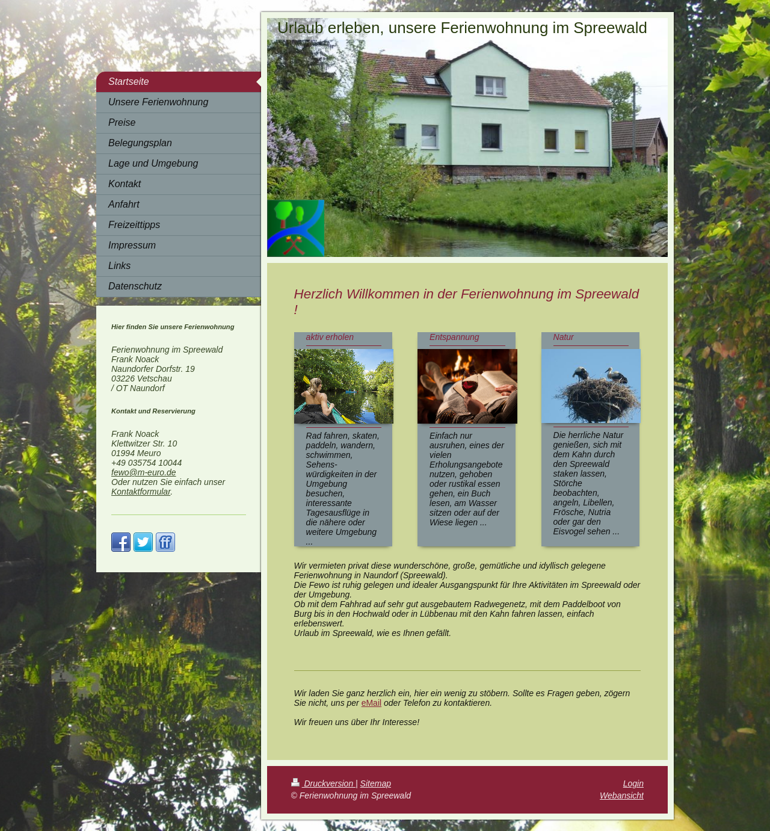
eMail (371, 703)
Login (633, 783)
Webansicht (622, 795)
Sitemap (375, 783)
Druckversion (323, 783)
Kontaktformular (140, 491)
